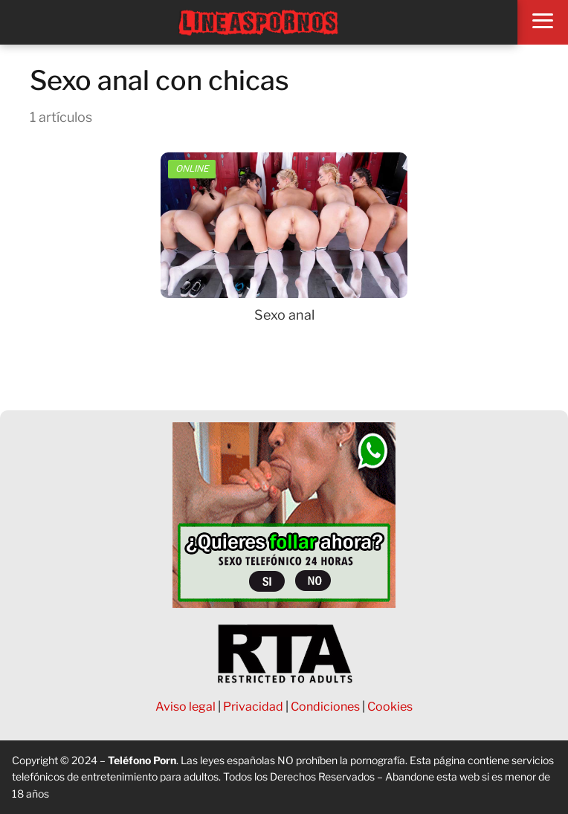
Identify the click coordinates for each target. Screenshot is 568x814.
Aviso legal (185, 707)
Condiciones (325, 707)
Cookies (390, 707)
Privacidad (253, 707)
